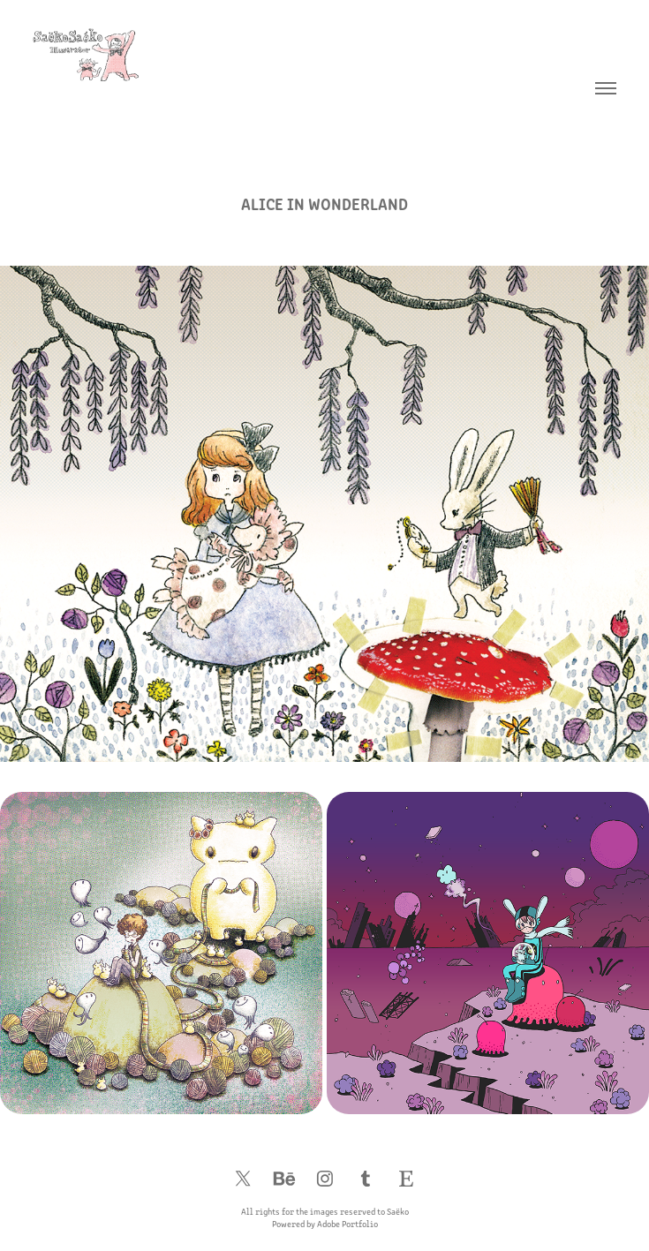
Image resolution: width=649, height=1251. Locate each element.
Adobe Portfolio (347, 1223)
